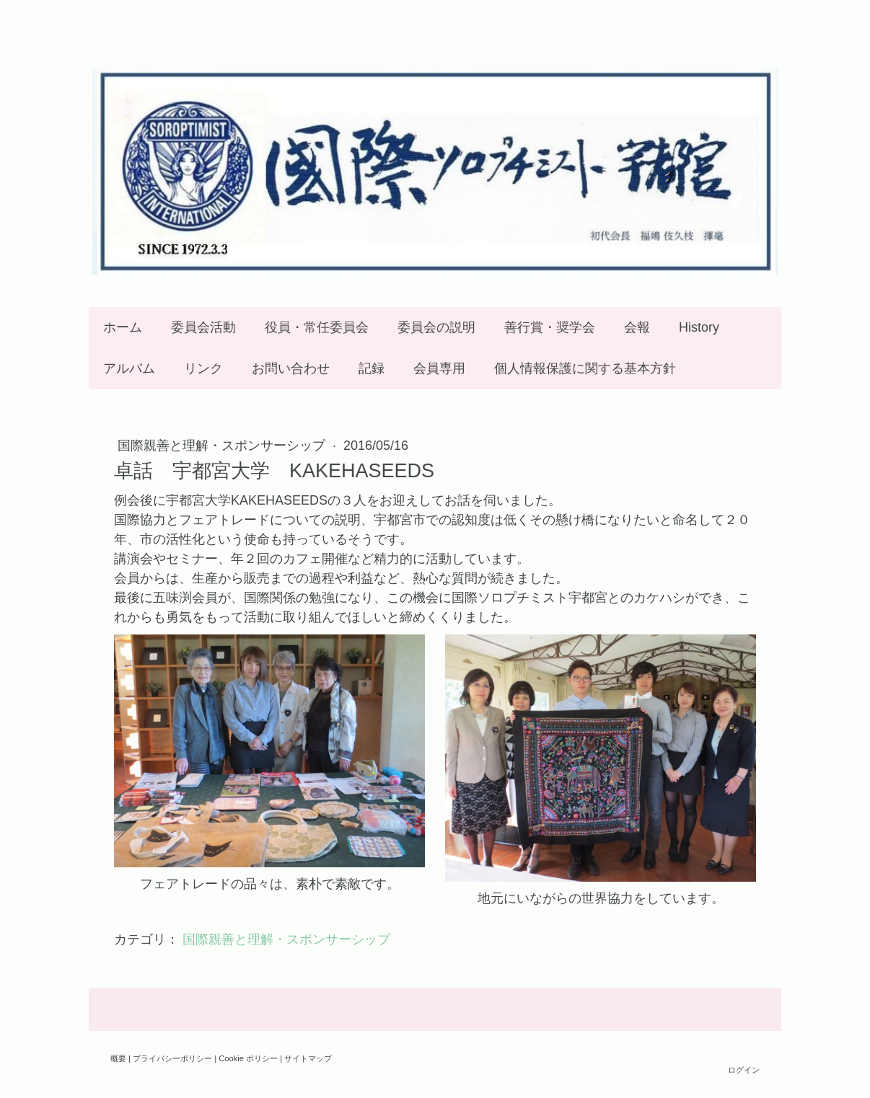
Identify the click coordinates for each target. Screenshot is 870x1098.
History (699, 327)
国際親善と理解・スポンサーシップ (223, 445)
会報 (637, 327)
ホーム (122, 327)
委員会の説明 (436, 327)
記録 (372, 368)
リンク (203, 368)
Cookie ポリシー (248, 1058)
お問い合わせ (291, 368)
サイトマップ (308, 1058)
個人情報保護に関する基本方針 (585, 368)
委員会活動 (203, 327)
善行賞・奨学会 (549, 327)
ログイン (744, 1070)
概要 (118, 1058)
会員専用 (439, 368)
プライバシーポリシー (172, 1058)
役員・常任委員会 (317, 327)
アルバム (129, 368)
